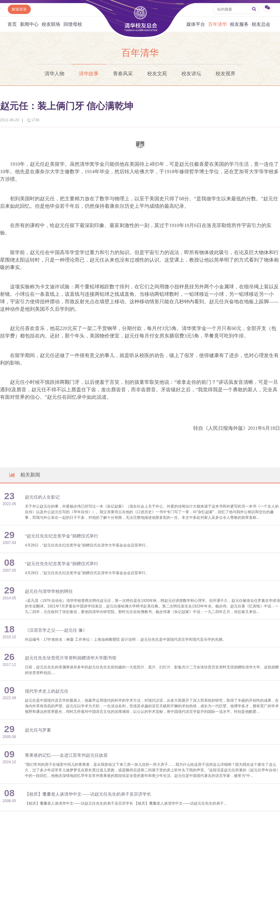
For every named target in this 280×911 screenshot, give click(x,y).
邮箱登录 (19, 9)
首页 (12, 24)
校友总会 (261, 24)
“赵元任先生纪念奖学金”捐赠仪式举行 (61, 536)
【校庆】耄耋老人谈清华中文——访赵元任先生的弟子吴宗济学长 (88, 794)
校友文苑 (157, 73)
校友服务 (239, 24)
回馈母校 (72, 24)
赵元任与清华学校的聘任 (49, 591)
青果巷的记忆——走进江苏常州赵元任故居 (66, 755)
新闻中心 (29, 24)
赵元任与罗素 (38, 730)
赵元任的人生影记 (42, 497)
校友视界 (226, 73)
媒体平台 (195, 24)
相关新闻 (24, 474)
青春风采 (123, 73)
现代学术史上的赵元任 (46, 691)
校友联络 (51, 24)
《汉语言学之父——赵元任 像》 (56, 630)
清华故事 (89, 73)
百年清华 (217, 24)
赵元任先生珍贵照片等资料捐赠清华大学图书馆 (70, 658)
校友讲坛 (191, 73)
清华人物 (54, 73)
